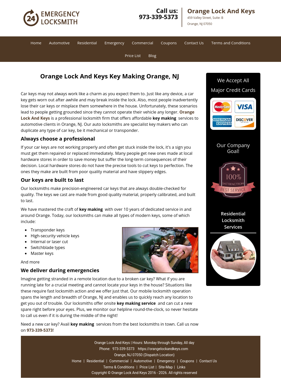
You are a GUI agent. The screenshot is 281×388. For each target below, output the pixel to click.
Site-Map (166, 367)
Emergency (114, 42)
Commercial (142, 42)
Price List (133, 55)
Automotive (59, 42)
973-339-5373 (158, 16)
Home (36, 42)
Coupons (169, 42)
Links (181, 367)
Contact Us (194, 42)
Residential (87, 42)
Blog (152, 55)
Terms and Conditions (230, 42)
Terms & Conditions (118, 367)
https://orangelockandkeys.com (163, 349)
